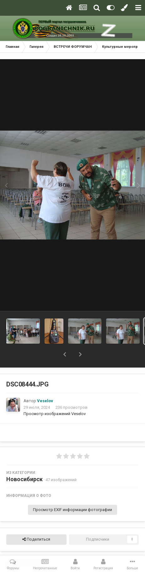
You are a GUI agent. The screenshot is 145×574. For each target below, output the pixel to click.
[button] (65, 354)
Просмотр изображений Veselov (55, 413)
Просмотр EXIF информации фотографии (72, 509)
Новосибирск (24, 479)
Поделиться (36, 539)
